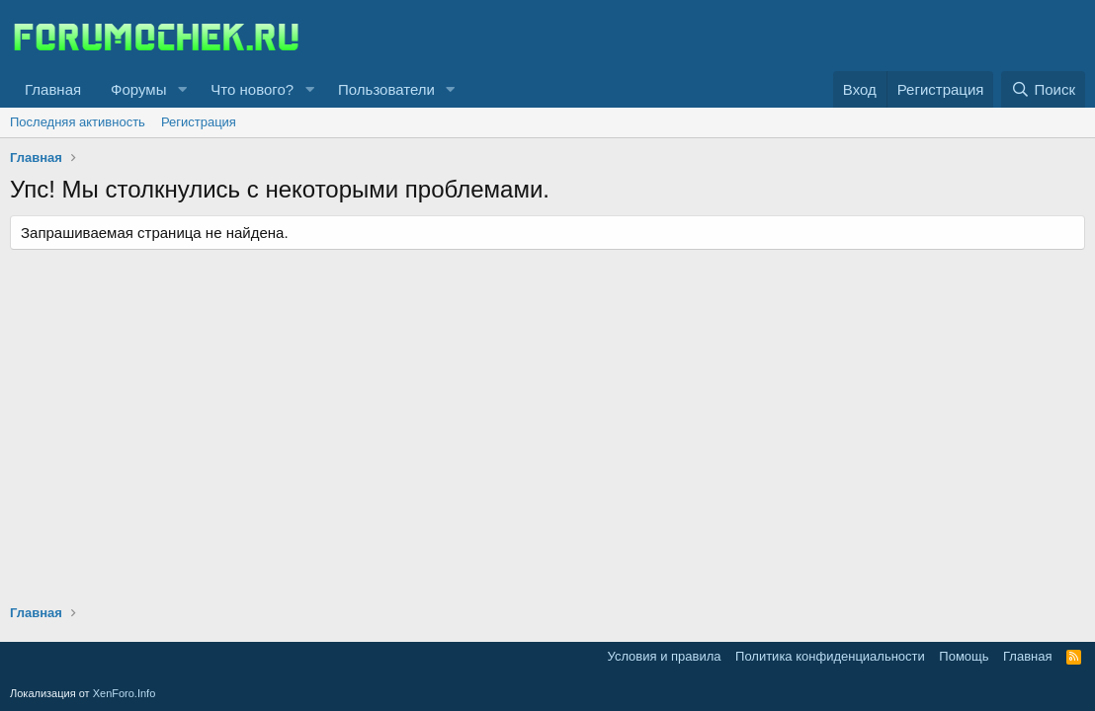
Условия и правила (664, 656)
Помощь (963, 656)
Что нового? (252, 89)
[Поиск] (1043, 89)
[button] (182, 89)
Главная (53, 89)
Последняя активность (77, 122)
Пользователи (386, 89)
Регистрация (198, 122)
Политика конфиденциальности (830, 656)
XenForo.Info (124, 693)
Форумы (138, 89)
